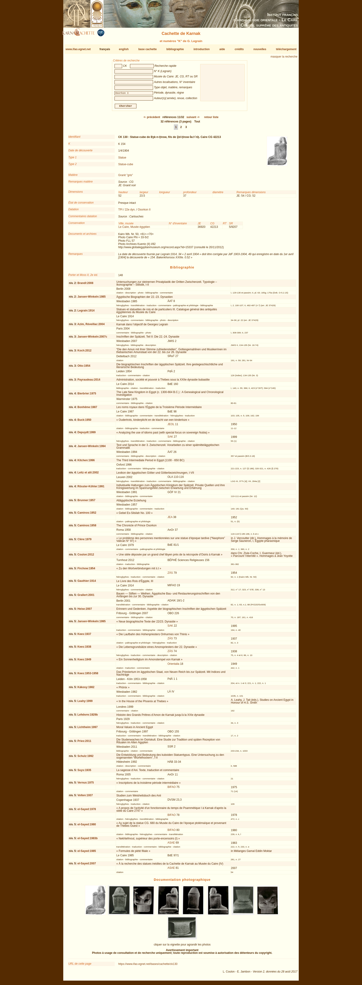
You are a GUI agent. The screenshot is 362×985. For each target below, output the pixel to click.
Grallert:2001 (85, 596)
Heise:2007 (84, 610)
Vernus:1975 (85, 784)
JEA (169, 519)
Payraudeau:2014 (88, 381)
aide (222, 49)
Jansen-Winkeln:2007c (92, 338)
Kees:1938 (84, 648)
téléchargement (286, 49)
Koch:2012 (84, 352)
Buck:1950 (84, 421)
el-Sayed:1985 (86, 852)
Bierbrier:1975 (86, 395)
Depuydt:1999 (86, 434)
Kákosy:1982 (85, 689)
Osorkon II (144, 211)
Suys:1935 (84, 772)
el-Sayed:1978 (86, 811)
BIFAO (171, 788)
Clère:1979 (84, 541)
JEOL (170, 425)
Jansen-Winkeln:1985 (91, 298)
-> (193, 119)
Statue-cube (125, 166)
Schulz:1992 (85, 757)
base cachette (147, 49)
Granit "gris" (125, 177)
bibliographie (175, 49)
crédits (239, 49)
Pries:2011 (84, 742)
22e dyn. (130, 211)
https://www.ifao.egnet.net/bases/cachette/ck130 (148, 965)
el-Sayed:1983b (87, 840)
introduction (201, 49)
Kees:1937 (84, 635)
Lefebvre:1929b (87, 716)
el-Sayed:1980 (86, 826)
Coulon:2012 (85, 556)
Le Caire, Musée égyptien (134, 228)
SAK (170, 438)
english (124, 49)
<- (152, 119)
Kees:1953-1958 (87, 675)
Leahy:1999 (84, 702)
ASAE (171, 844)
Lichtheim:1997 (87, 729)
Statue (122, 159)
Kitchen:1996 (86, 462)
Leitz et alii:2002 (88, 474)
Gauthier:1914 (86, 582)
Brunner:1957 (86, 502)
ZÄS (170, 574)
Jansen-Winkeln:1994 (91, 448)
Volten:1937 (85, 797)
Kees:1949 (84, 661)
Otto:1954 (83, 367)
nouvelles (259, 49)
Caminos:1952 (86, 514)
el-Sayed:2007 (86, 865)
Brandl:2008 (85, 285)
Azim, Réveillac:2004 (91, 326)
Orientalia (173, 665)
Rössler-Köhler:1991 (90, 488)
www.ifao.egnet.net (78, 49)
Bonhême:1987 (87, 409)
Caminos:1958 (86, 527)
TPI (120, 211)
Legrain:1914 (85, 312)
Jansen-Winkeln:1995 (91, 623)
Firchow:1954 (86, 570)
